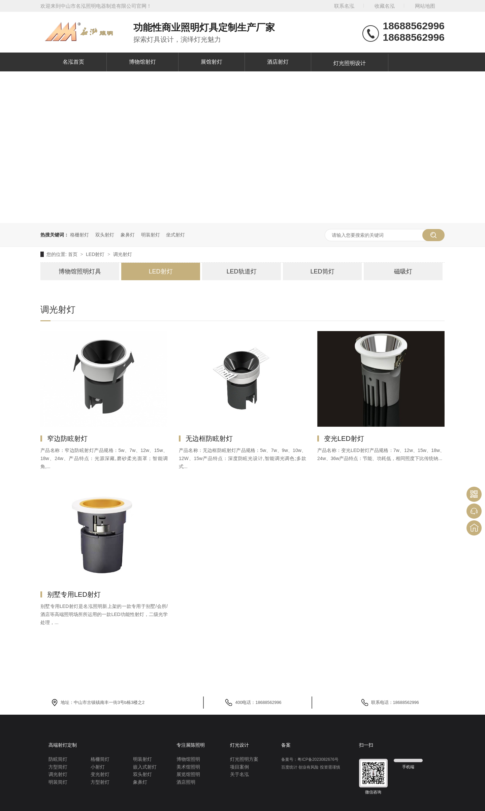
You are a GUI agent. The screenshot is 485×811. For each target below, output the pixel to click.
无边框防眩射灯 (209, 438)
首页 (73, 254)
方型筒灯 (57, 767)
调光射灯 (122, 254)
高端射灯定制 (62, 745)
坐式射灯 (175, 234)
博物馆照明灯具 (80, 271)
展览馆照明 (188, 774)
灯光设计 (239, 745)
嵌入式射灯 (145, 767)
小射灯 (98, 767)
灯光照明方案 (244, 759)
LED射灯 (96, 254)
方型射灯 (100, 782)
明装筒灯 (57, 782)
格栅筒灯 (100, 759)
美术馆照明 (188, 767)
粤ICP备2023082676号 (317, 759)
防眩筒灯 (57, 759)
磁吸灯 (403, 271)
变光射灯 (100, 774)
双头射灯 (104, 234)
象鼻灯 (128, 234)
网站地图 (425, 6)
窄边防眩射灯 (67, 438)
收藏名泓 (385, 6)
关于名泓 (239, 774)
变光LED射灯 (344, 438)
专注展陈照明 (190, 745)
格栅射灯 (79, 234)
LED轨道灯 (241, 271)
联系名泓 (344, 6)
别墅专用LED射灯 (74, 594)
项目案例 (239, 767)
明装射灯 (150, 234)
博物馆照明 (188, 759)
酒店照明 (185, 782)
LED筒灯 (322, 271)
